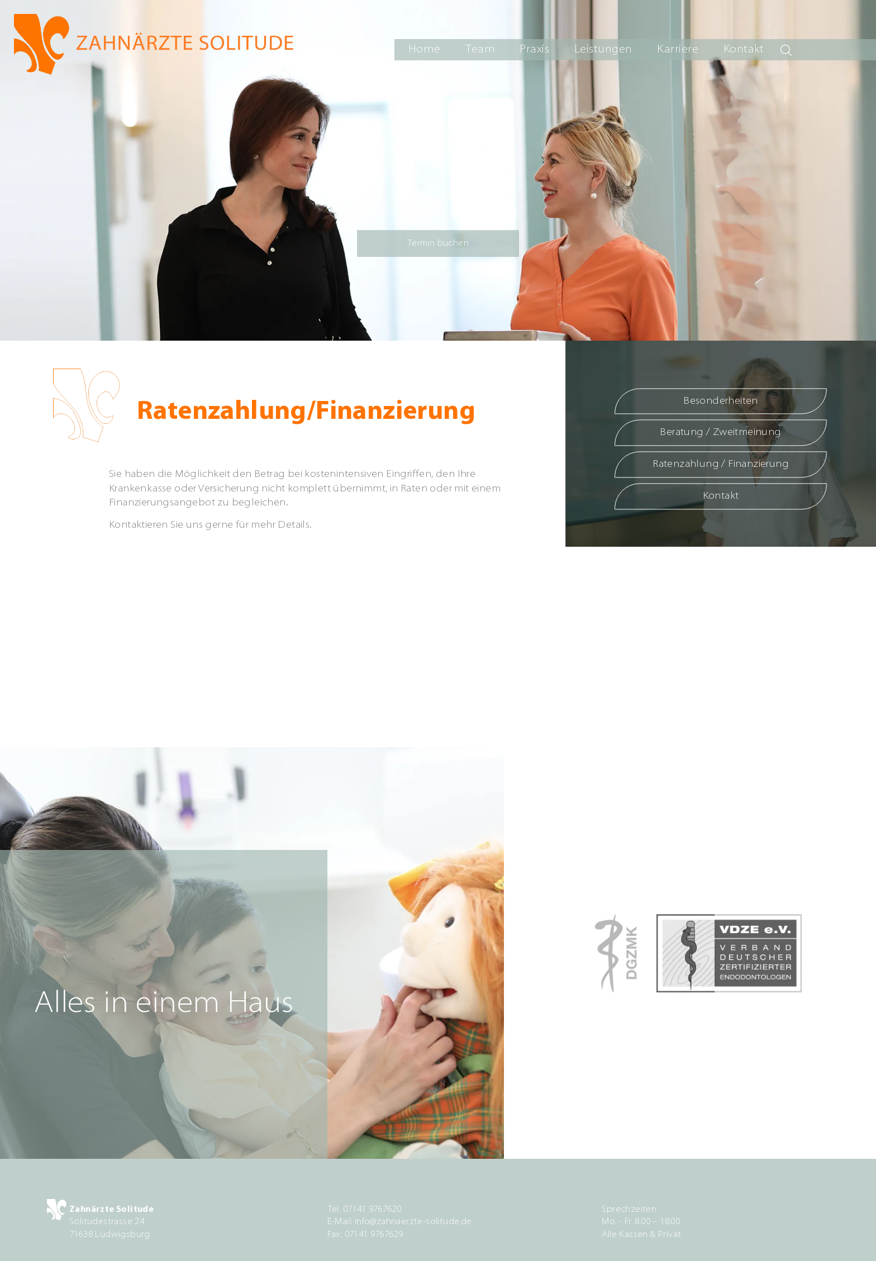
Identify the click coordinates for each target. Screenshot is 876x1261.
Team (480, 49)
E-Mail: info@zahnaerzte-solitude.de (399, 1221)
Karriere (677, 49)
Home (424, 49)
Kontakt (743, 49)
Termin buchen (438, 243)
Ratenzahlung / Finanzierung (721, 465)
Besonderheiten (720, 401)
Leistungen (603, 49)
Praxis (534, 49)
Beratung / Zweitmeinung (720, 433)
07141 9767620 (372, 1209)
